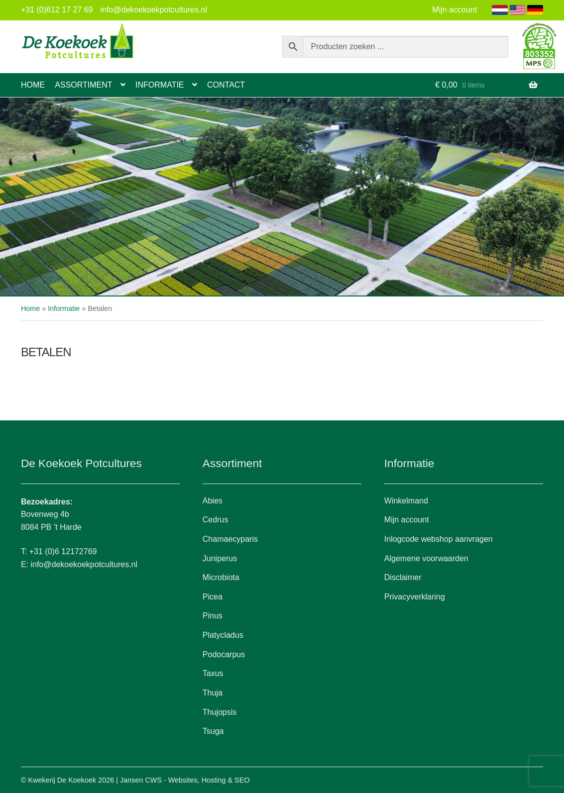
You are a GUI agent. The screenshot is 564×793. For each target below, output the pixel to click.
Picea (213, 597)
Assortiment (83, 85)
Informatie (159, 85)
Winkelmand (406, 500)
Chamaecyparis (230, 539)
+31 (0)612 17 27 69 (57, 9)
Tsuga (213, 731)
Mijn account (454, 9)
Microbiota (221, 577)
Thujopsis (219, 712)
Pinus (213, 615)
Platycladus (223, 635)
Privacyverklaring (414, 597)
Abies (213, 500)
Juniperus (220, 558)
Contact (226, 85)
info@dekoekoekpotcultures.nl (153, 9)
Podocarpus (224, 654)
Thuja (213, 693)
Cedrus (215, 519)
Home (33, 85)
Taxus (213, 673)
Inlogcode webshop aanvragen (438, 539)
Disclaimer (403, 577)
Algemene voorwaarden (426, 558)
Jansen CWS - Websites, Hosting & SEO (184, 780)
